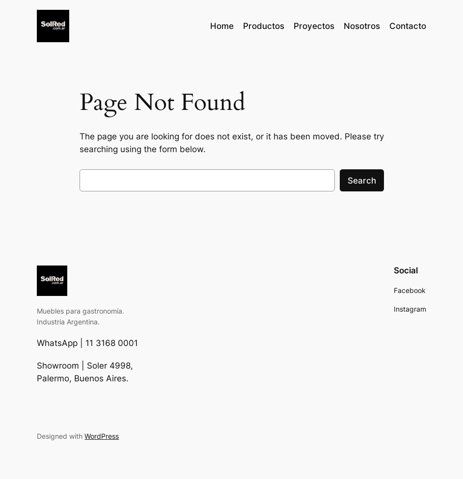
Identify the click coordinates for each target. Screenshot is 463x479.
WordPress (101, 436)
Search (362, 181)
